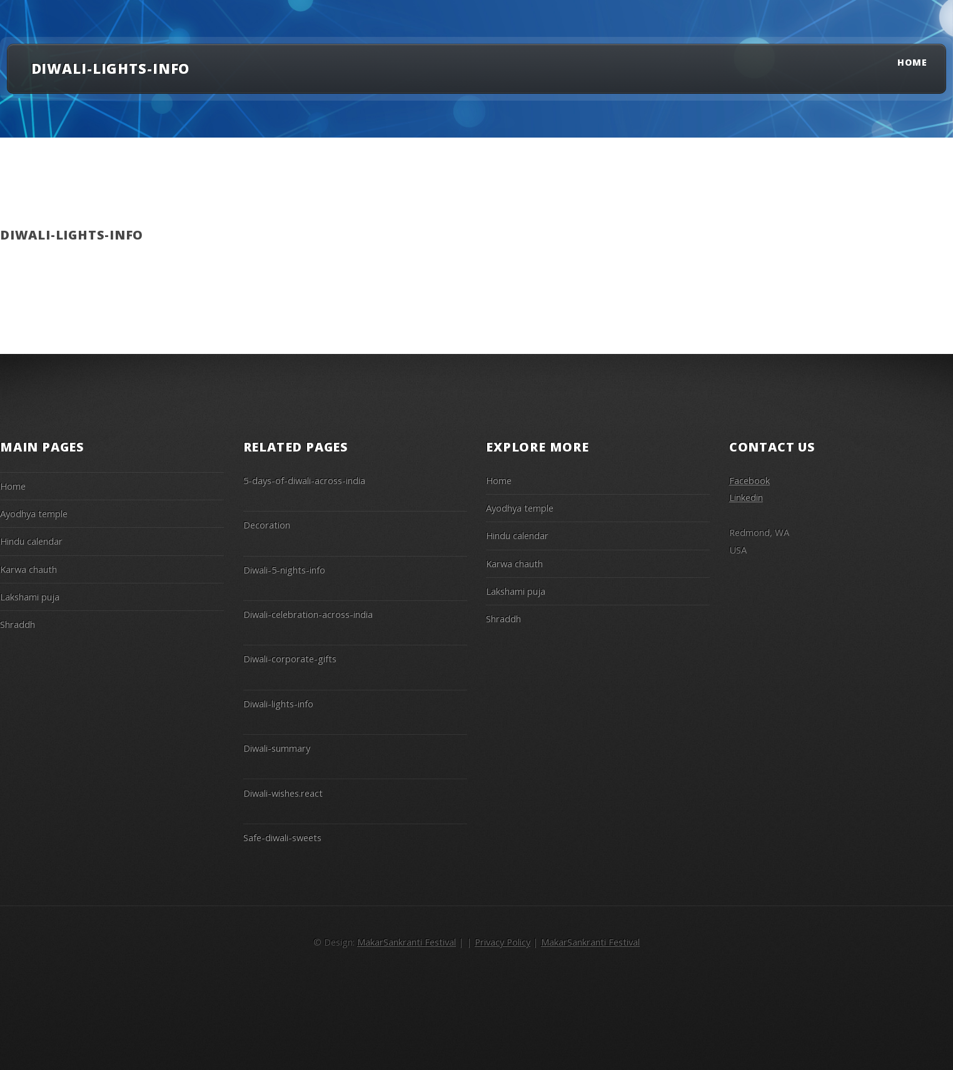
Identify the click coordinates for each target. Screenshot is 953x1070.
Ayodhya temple (34, 513)
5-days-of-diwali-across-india (304, 480)
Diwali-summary (276, 748)
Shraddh (17, 624)
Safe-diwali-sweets (282, 837)
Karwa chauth (28, 569)
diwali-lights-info (110, 68)
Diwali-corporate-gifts (289, 658)
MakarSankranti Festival (406, 942)
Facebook (749, 480)
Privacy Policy (502, 942)
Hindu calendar (31, 541)
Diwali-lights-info (278, 703)
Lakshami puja (29, 596)
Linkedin (746, 497)
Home (912, 62)
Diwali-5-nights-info (284, 569)
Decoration (266, 524)
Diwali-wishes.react (283, 793)
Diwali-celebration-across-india (308, 614)
